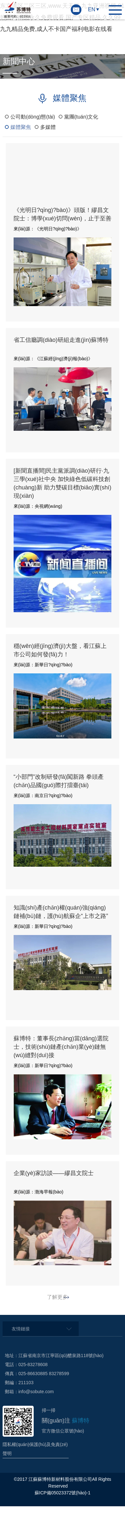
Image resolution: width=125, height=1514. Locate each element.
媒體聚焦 (20, 127)
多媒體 (48, 127)
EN (91, 9)
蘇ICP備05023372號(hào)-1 (63, 1492)
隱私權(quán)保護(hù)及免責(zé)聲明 (35, 1449)
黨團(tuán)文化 (81, 117)
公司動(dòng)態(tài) (32, 117)
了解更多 (57, 1297)
